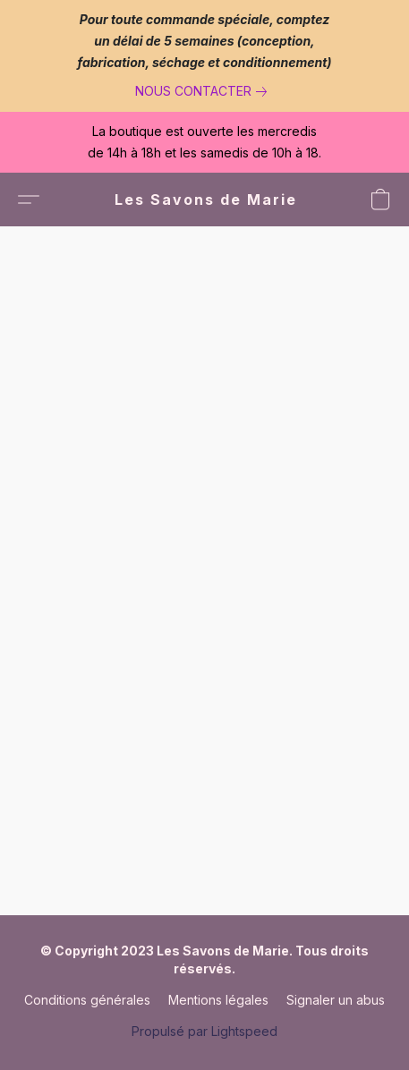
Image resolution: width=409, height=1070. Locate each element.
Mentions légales (218, 999)
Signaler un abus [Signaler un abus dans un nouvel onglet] (335, 999)
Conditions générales (87, 999)
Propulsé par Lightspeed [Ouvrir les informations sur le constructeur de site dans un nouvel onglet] (204, 1031)
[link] (204, 91)
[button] (205, 199)
